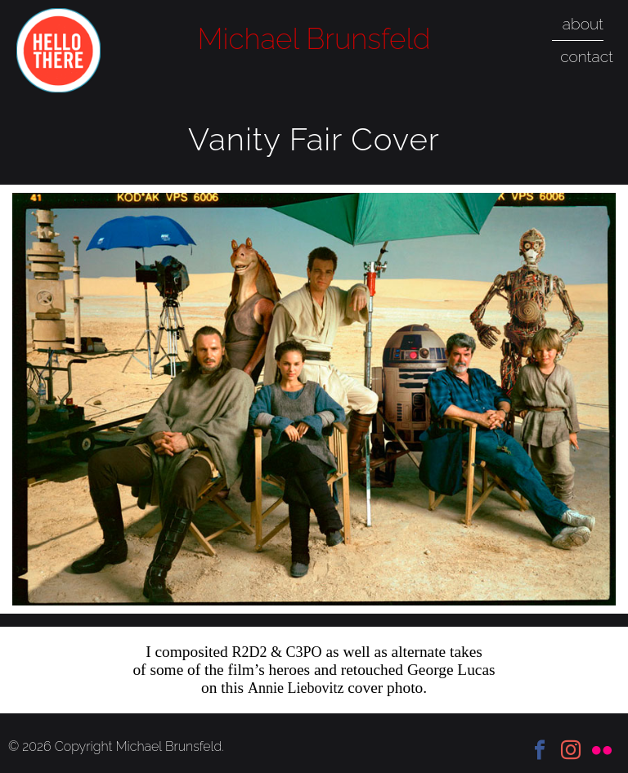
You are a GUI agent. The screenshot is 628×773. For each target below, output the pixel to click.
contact (586, 56)
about (583, 24)
